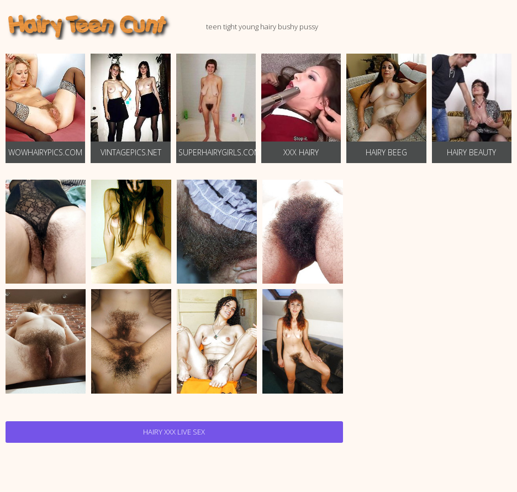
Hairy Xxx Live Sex (174, 432)
